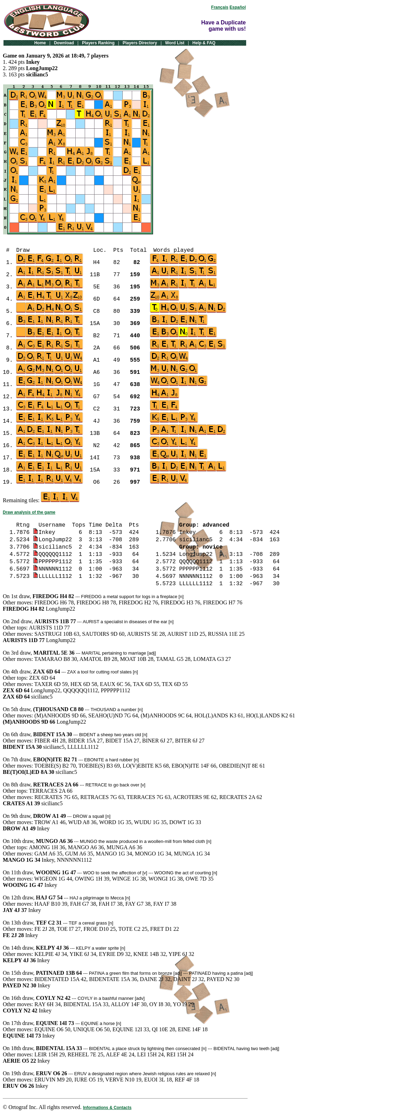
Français (219, 7)
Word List (174, 42)
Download (64, 42)
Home (40, 42)
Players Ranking (98, 42)
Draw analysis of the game (29, 512)
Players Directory (140, 42)
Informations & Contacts (107, 1107)
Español (237, 7)
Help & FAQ (203, 42)
